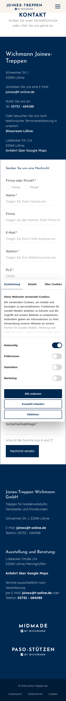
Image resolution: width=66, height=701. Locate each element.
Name (13, 195)
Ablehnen (33, 414)
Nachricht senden (22, 451)
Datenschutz (35, 694)
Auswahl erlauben (33, 403)
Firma (16, 187)
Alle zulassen (33, 393)
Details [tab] (32, 284)
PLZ (13, 270)
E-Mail (13, 233)
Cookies (53, 694)
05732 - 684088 (22, 106)
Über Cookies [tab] (53, 284)
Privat (34, 187)
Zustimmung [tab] (12, 284)
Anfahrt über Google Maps (26, 150)
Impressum (15, 694)
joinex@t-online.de (20, 92)
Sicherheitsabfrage (21, 424)
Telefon (13, 251)
